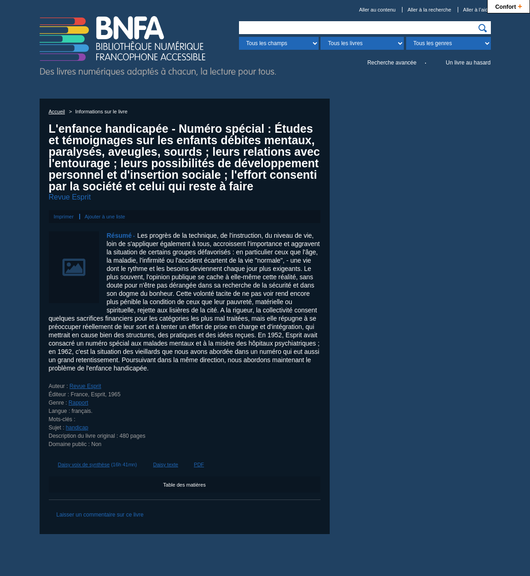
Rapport (78, 403)
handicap (77, 427)
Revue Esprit (70, 197)
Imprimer (64, 216)
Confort (508, 5)
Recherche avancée (392, 62)
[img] (482, 28)
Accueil (57, 111)
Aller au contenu (377, 9)
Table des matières (184, 485)
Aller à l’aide (477, 9)
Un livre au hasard (468, 62)
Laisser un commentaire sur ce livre (99, 514)
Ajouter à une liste (105, 216)
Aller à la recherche (429, 9)
